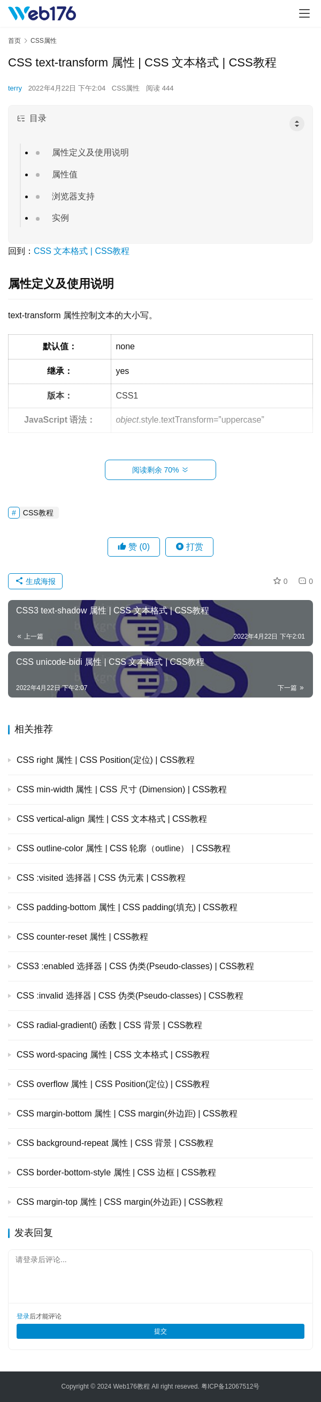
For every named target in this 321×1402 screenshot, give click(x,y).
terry (15, 88)
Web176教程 (132, 1386)
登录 (23, 1316)
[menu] (304, 13)
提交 (160, 1331)
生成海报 (35, 581)
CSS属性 (126, 88)
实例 (60, 217)
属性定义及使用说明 (90, 152)
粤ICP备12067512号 (230, 1386)
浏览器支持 (73, 196)
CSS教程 (38, 512)
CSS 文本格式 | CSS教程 (81, 251)
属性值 (65, 174)
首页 (14, 40)
